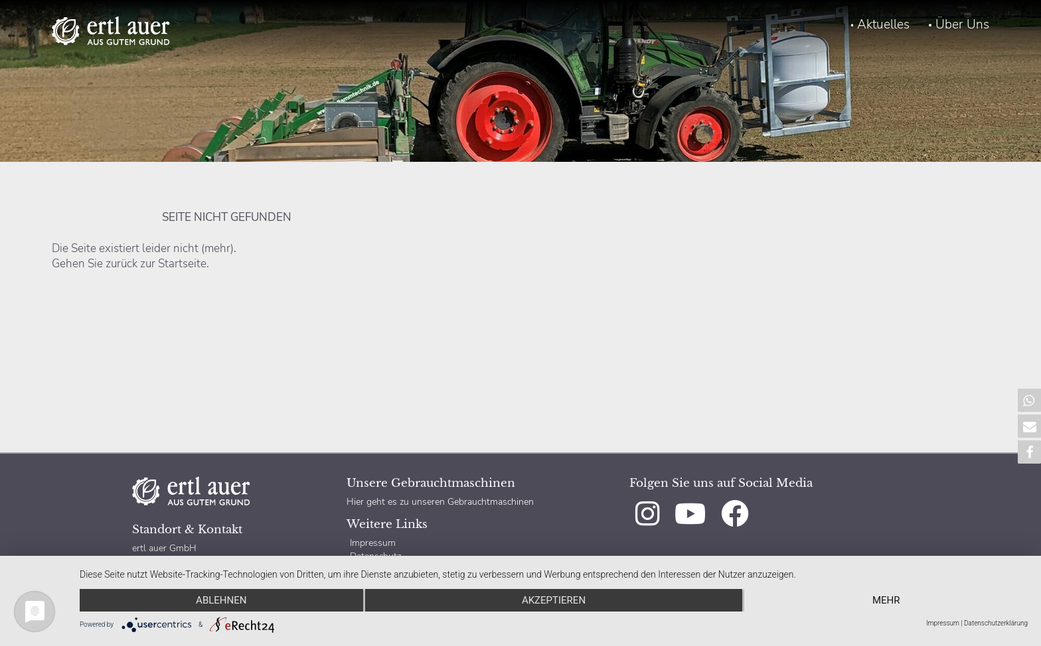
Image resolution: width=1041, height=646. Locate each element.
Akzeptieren (554, 600)
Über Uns (962, 24)
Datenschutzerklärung (996, 623)
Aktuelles (883, 24)
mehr (886, 600)
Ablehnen (221, 600)
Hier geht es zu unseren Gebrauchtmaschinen (440, 501)
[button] (1029, 400)
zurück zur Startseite (156, 263)
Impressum (373, 542)
